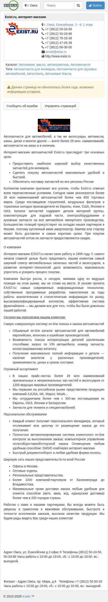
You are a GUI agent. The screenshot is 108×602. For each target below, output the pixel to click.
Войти (95, 5)
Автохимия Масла (58, 73)
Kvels (26, 596)
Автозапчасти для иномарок (34, 69)
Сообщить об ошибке (22, 106)
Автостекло (35, 73)
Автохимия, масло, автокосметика (44, 64)
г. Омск (31, 5)
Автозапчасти (80, 64)
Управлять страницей (60, 106)
